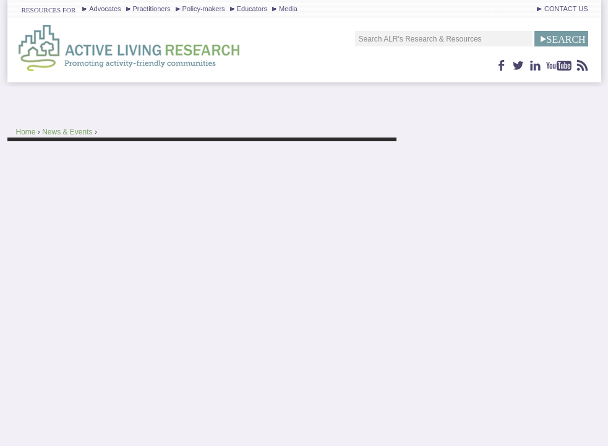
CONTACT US (566, 8)
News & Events (67, 132)
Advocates (105, 8)
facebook (501, 65)
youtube (559, 65)
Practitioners (152, 8)
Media (288, 8)
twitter (519, 65)
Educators (252, 8)
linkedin (535, 65)
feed (582, 65)
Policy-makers (203, 8)
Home (26, 132)
